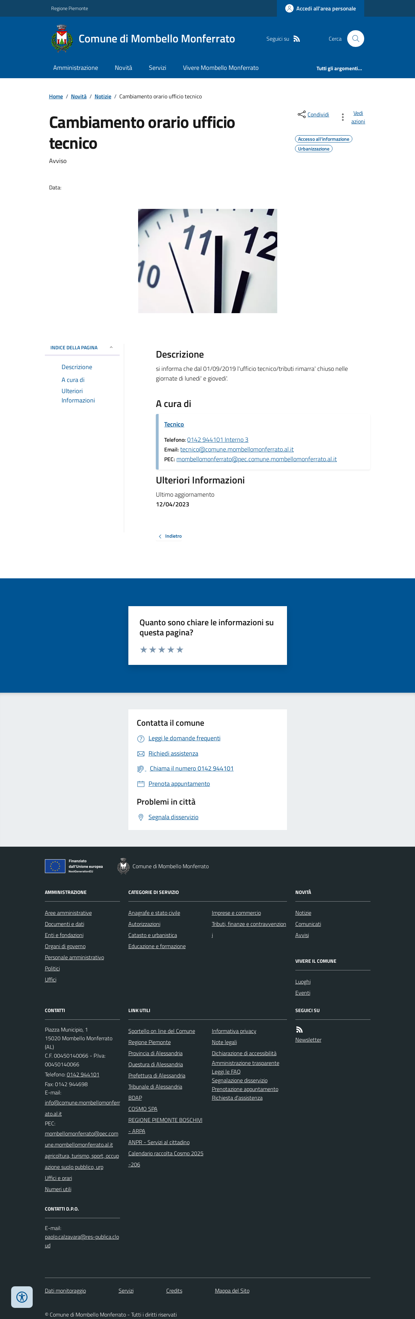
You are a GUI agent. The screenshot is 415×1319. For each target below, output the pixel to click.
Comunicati (308, 924)
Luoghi (303, 981)
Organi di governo (65, 946)
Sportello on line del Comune (161, 1031)
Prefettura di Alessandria (156, 1075)
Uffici (50, 979)
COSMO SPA (143, 1109)
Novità (123, 67)
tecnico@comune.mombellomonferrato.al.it (237, 449)
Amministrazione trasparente (245, 1063)
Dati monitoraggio (65, 1290)
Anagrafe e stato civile (154, 913)
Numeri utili (58, 1189)
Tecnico (174, 424)
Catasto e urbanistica (152, 935)
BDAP (135, 1097)
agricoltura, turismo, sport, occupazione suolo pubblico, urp (82, 1161)
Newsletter (308, 1039)
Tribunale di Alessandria (155, 1086)
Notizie (103, 96)
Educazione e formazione (157, 946)
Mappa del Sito (232, 1290)
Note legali (224, 1042)
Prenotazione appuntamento (245, 1089)
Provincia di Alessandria (155, 1053)
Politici (52, 968)
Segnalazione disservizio (240, 1080)
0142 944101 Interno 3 (217, 439)
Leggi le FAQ (226, 1071)
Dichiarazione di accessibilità (244, 1053)
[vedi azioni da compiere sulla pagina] (353, 117)
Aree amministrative (68, 913)
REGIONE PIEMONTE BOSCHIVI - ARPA (165, 1125)
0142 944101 (83, 1074)
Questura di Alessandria (155, 1064)
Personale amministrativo (74, 957)
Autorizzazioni (144, 924)
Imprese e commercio (236, 913)
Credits (174, 1290)
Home (56, 96)
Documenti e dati (64, 924)
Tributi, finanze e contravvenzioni (249, 929)
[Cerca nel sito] (353, 38)
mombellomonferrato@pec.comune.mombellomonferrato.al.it (256, 459)
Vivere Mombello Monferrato (221, 67)
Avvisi (302, 935)
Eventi (302, 992)
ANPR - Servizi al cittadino (159, 1142)
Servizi (157, 67)
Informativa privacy (234, 1031)
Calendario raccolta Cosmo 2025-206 (165, 1159)
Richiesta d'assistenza (237, 1097)
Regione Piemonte (69, 8)
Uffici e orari (58, 1178)
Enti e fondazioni (64, 935)
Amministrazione (75, 67)
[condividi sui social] (312, 114)
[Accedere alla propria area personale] (320, 8)
